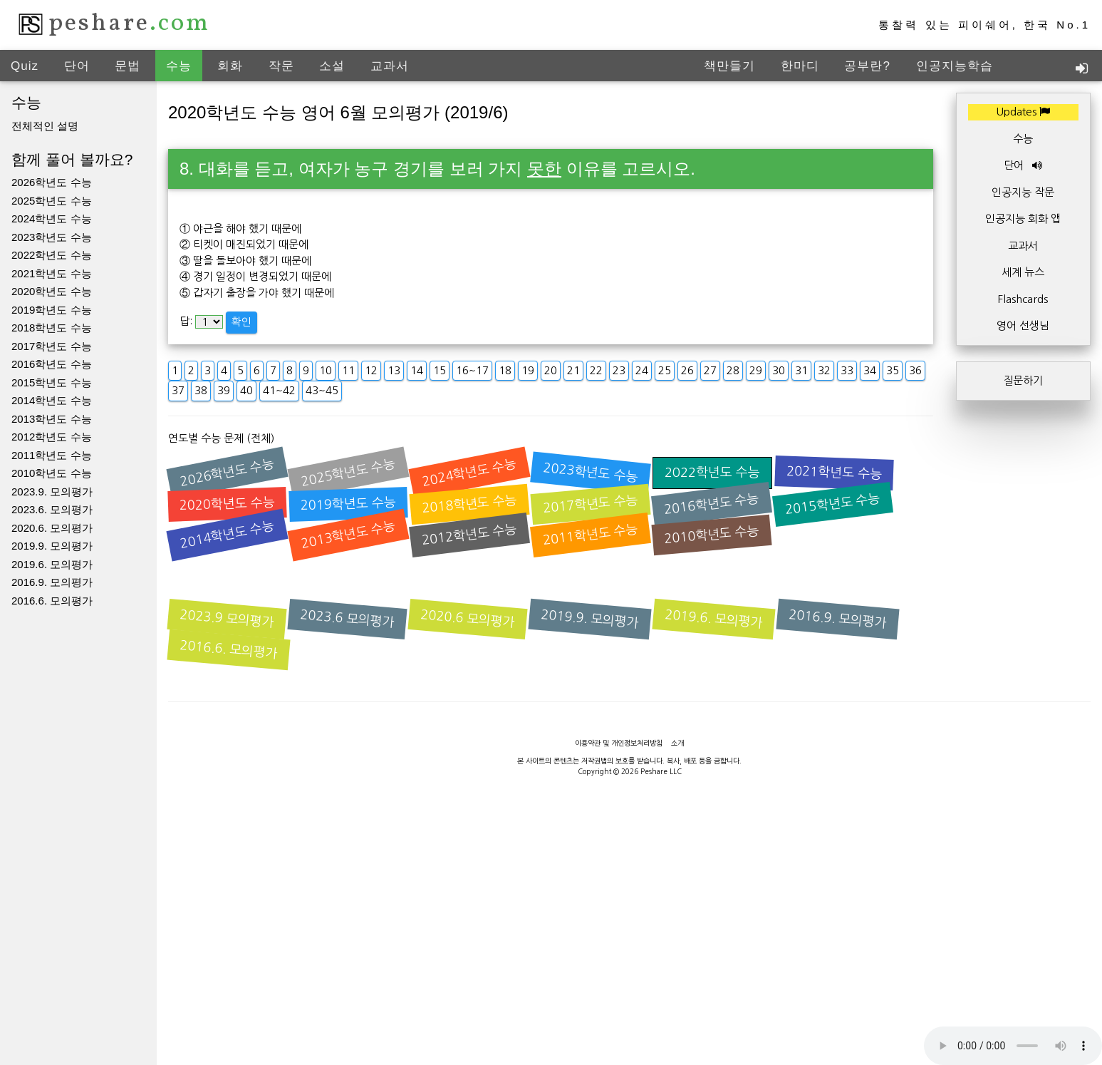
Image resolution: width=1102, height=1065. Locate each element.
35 (892, 370)
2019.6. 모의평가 (52, 564)
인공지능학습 (954, 66)
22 (596, 370)
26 (687, 370)
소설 (332, 66)
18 (505, 370)
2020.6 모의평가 (468, 618)
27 (710, 370)
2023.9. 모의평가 (52, 491)
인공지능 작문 (1023, 192)
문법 (127, 66)
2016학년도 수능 (51, 364)
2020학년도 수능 (51, 291)
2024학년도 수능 (51, 218)
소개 (677, 742)
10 (325, 370)
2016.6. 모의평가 (52, 601)
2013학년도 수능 (51, 419)
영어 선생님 (1023, 325)
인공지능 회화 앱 (1023, 218)
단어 (77, 66)
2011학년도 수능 (51, 455)
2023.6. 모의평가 (52, 509)
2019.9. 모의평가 (52, 546)
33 (847, 370)
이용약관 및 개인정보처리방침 (618, 742)
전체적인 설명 (44, 126)
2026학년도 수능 (51, 182)
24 (641, 370)
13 (394, 370)
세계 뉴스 (1023, 272)
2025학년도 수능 (51, 201)
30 (778, 370)
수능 (179, 66)
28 (733, 370)
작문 (281, 66)
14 (416, 370)
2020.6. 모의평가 (52, 528)
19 (527, 370)
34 (869, 370)
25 (664, 370)
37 (178, 390)
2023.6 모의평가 (347, 618)
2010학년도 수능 (51, 473)
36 (915, 370)
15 (439, 370)
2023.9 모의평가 (227, 618)
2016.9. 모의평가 (52, 582)
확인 (241, 322)
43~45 (322, 390)
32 (824, 370)
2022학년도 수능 (51, 255)
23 (619, 370)
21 (573, 370)
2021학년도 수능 (51, 273)
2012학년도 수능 (51, 437)
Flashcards (1023, 299)
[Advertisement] (551, 1033)
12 (371, 370)
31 (801, 370)
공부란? (867, 66)
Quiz (24, 66)
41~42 (279, 390)
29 (755, 370)
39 (223, 390)
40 (246, 390)
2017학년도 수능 (51, 346)
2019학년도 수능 (51, 310)
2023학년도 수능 (51, 237)
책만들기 (729, 66)
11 (348, 370)
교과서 (389, 66)
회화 (230, 66)
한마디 (800, 66)
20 (550, 370)
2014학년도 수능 (51, 400)
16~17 (472, 370)
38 (200, 390)
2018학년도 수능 (51, 327)
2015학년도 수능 (51, 382)
